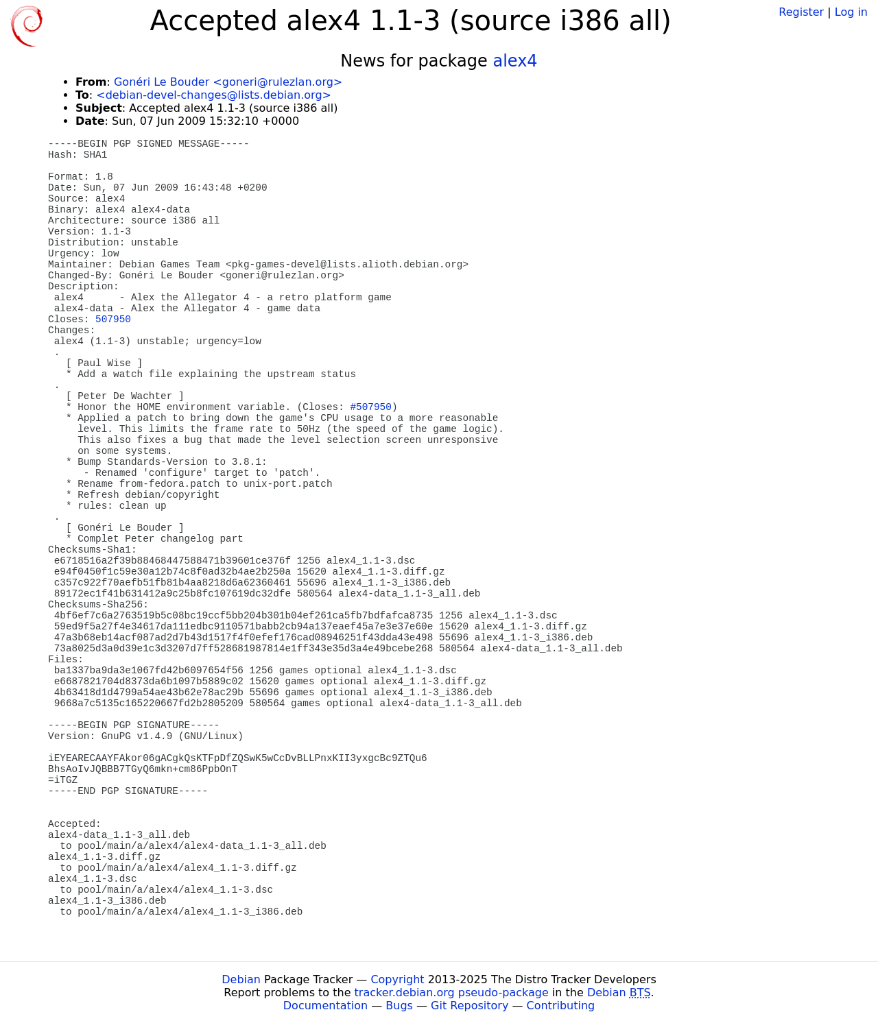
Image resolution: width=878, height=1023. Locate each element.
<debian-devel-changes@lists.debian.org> (213, 94)
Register (801, 12)
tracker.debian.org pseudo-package (452, 992)
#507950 (370, 407)
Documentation (325, 1005)
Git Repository (469, 1005)
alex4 (515, 61)
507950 (113, 319)
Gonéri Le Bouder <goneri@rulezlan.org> (228, 81)
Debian (241, 979)
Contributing (561, 1005)
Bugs (399, 1005)
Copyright (397, 979)
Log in (851, 12)
